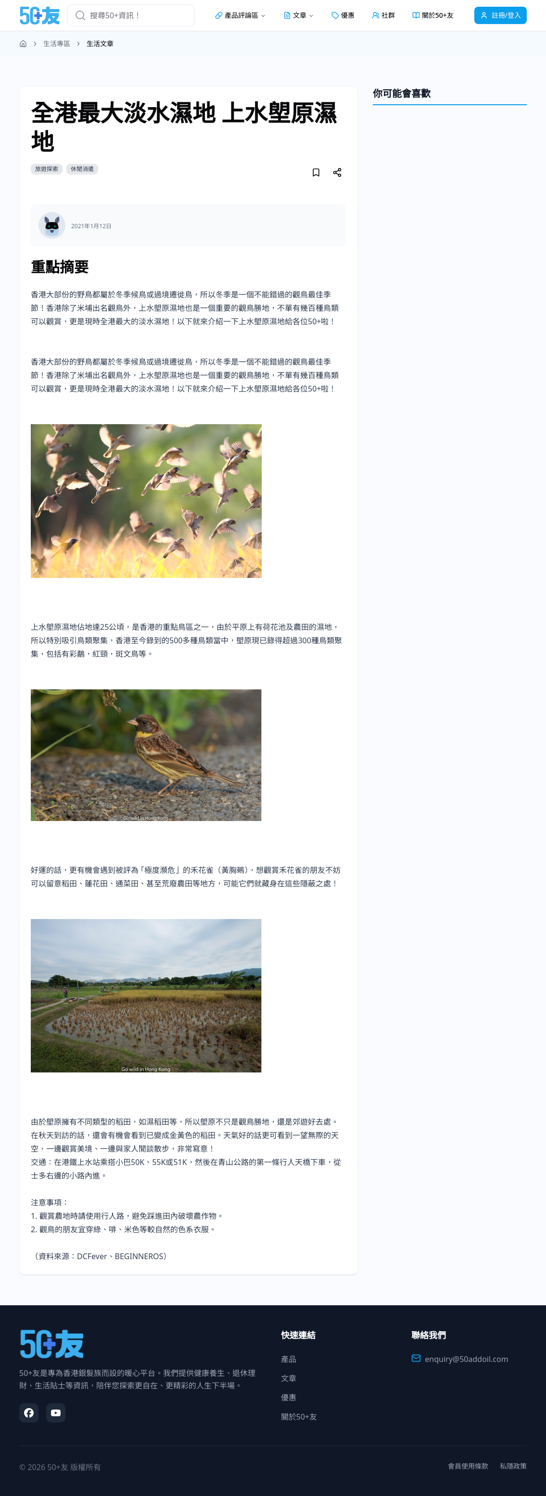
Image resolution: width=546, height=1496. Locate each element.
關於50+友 (433, 15)
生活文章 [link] (100, 43)
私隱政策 (513, 1466)
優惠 (343, 15)
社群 (383, 15)
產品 (288, 1359)
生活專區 (56, 43)
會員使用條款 (468, 1466)
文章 (288, 1378)
